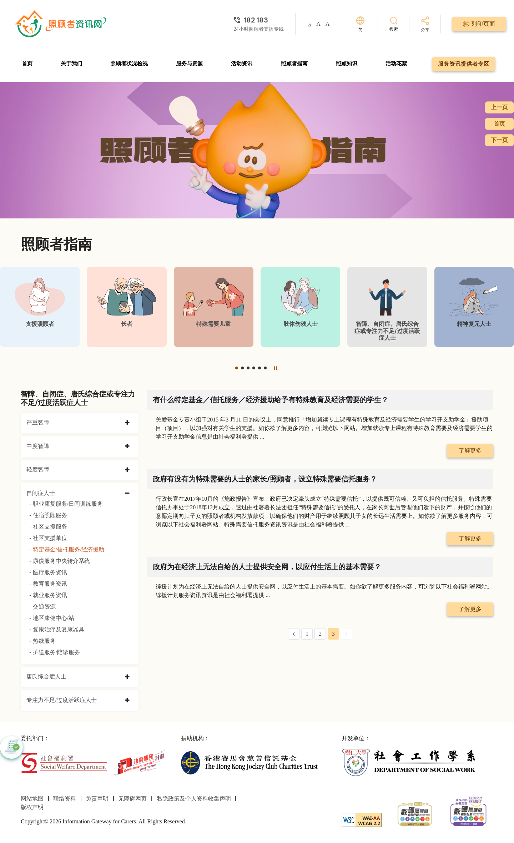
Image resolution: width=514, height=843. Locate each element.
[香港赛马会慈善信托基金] (249, 762)
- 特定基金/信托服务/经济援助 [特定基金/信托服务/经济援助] (66, 549)
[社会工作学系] (410, 762)
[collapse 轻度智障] (127, 470)
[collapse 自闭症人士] (127, 493)
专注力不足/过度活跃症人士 (61, 700)
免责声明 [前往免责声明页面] (97, 799)
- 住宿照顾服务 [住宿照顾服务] (48, 515)
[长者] (126, 307)
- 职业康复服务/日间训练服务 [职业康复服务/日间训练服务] (66, 504)
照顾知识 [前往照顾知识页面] (346, 63)
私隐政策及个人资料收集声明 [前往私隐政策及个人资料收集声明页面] (194, 799)
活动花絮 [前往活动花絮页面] (396, 63)
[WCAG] (362, 820)
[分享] (425, 24)
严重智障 (37, 422)
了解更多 (470, 451)
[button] (236, 368)
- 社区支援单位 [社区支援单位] (48, 538)
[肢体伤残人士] (300, 307)
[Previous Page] (293, 634)
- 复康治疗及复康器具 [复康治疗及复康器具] (56, 629)
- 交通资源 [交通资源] (42, 607)
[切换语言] (360, 24)
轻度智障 (37, 469)
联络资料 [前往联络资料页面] (64, 799)
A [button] (310, 24)
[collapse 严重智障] (127, 423)
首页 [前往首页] (27, 63)
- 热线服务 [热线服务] (42, 641)
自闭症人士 (40, 493)
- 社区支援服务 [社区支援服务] (48, 527)
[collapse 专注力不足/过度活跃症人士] (127, 700)
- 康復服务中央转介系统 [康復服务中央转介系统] (59, 561)
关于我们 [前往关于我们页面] (71, 63)
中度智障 (37, 446)
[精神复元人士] (474, 307)
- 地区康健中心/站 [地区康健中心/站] (51, 618)
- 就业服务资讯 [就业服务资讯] (48, 595)
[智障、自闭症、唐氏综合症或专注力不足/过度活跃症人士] (387, 307)
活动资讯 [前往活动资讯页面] (241, 63)
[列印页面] (479, 24)
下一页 (499, 140)
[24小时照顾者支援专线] (259, 20)
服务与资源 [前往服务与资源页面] (189, 63)
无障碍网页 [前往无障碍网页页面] (132, 799)
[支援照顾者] (40, 307)
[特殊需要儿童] (213, 307)
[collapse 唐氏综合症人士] (127, 677)
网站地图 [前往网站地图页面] (32, 799)
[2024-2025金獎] (415, 814)
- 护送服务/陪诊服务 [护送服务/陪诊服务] (54, 652)
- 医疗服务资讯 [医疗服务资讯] (48, 572)
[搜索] (393, 24)
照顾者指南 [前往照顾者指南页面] (294, 63)
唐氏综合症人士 (46, 676)
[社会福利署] (64, 762)
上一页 (499, 107)
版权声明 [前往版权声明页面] (32, 807)
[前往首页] (61, 24)
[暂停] (275, 368)
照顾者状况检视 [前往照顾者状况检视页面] (129, 63)
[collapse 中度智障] (127, 446)
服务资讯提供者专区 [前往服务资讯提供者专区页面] (463, 64)
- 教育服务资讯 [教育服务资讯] (48, 584)
